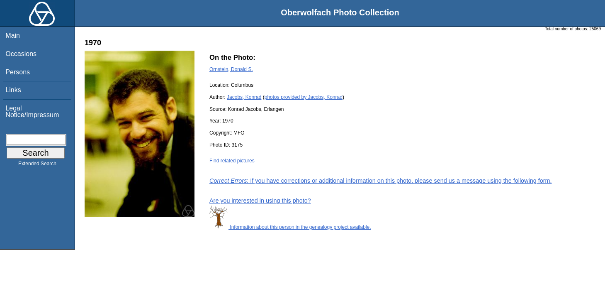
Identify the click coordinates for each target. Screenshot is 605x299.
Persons (17, 72)
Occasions (20, 53)
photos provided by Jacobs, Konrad (304, 97)
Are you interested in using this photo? (260, 200)
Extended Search (37, 165)
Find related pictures (232, 161)
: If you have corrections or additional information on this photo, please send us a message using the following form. (380, 180)
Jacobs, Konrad (244, 97)
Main (12, 35)
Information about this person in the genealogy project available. (290, 227)
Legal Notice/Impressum (32, 111)
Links (13, 89)
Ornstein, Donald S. (231, 69)
